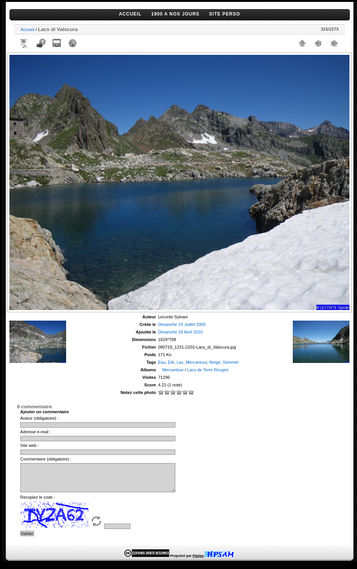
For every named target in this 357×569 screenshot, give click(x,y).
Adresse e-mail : (35, 431)
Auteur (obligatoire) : (39, 418)
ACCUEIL (130, 14)
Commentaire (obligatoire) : (46, 459)
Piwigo (198, 561)
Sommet (230, 362)
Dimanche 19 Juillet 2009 (182, 324)
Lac (180, 362)
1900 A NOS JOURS (175, 14)
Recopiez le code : (37, 503)
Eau (161, 362)
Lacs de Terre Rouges (207, 369)
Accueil (27, 29)
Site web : (29, 445)
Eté (171, 362)
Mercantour (196, 362)
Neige (214, 362)
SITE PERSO (224, 14)
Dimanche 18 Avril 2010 (180, 332)
